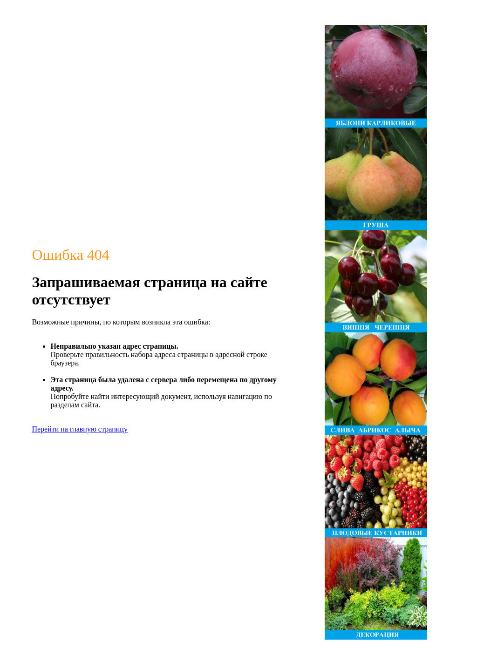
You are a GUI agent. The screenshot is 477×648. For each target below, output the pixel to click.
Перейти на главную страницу (80, 429)
